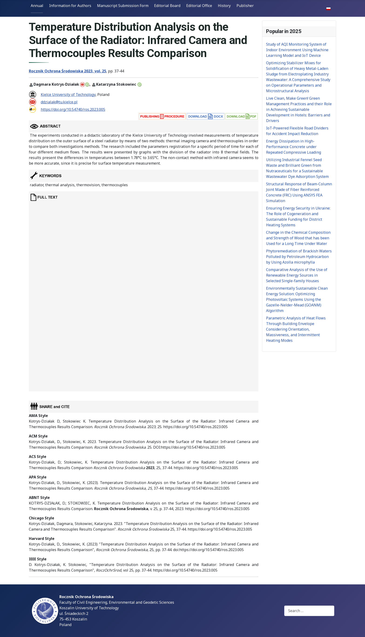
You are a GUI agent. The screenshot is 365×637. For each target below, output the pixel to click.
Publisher (245, 5)
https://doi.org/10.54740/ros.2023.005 (73, 109)
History (224, 5)
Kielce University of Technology (68, 94)
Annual (37, 5)
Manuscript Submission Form (123, 5)
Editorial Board (167, 5)
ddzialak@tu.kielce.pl (59, 102)
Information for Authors (70, 5)
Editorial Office (199, 5)
